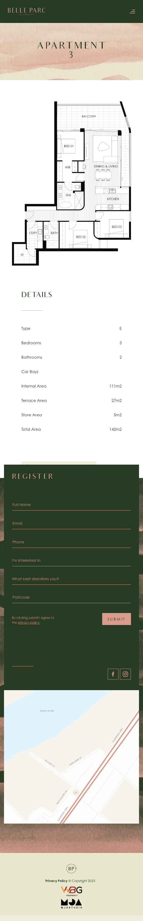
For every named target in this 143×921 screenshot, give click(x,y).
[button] (131, 11)
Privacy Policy (56, 881)
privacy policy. (29, 622)
